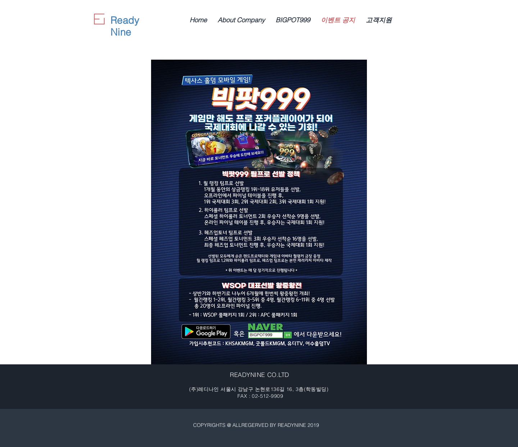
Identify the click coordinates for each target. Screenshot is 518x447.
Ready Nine (124, 26)
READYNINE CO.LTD (259, 374)
